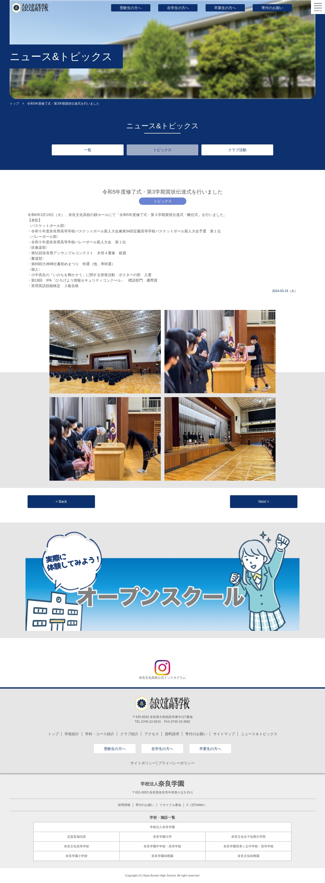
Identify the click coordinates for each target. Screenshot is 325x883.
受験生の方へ (131, 8)
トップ (14, 103)
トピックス (162, 150)
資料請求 (172, 734)
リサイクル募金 (170, 805)
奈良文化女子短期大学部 (248, 836)
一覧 (87, 150)
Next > (263, 501)
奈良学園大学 (162, 836)
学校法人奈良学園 (162, 827)
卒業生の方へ (225, 8)
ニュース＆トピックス (259, 734)
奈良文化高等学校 (76, 846)
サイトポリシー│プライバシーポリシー (162, 763)
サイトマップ (224, 734)
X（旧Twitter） (196, 805)
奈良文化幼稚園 (248, 856)
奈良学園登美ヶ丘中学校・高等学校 (248, 846)
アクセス (151, 734)
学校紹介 (72, 734)
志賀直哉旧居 (76, 836)
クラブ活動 (237, 150)
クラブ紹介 (129, 734)
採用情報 (124, 805)
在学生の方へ (178, 8)
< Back (61, 501)
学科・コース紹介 (99, 734)
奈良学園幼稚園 (162, 856)
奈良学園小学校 (76, 856)
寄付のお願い (272, 8)
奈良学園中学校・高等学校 (162, 846)
